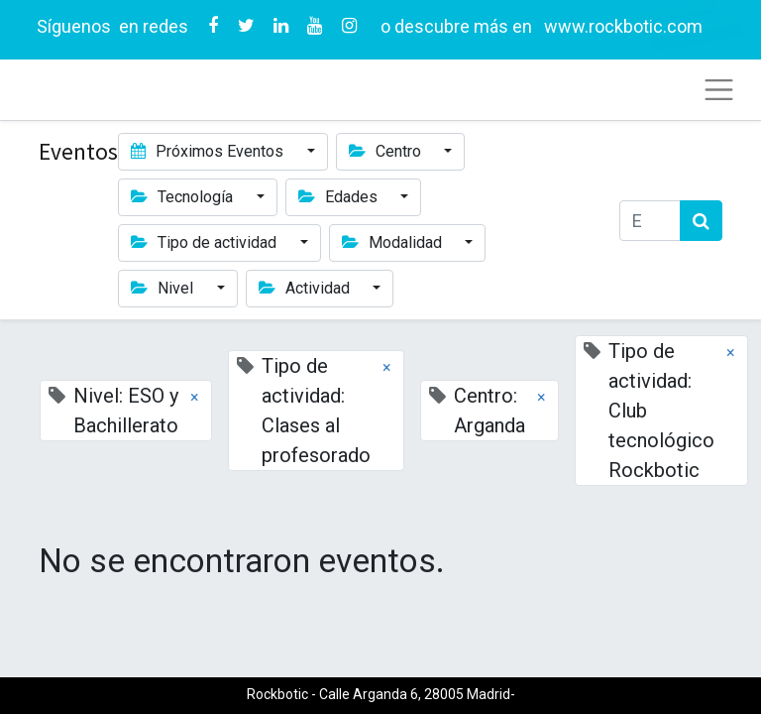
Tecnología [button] (184, 196)
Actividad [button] (306, 288)
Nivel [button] (164, 288)
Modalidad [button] (394, 242)
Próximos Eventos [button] (209, 151)
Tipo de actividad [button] (205, 242)
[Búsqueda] (701, 220)
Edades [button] (339, 196)
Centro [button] (387, 151)
